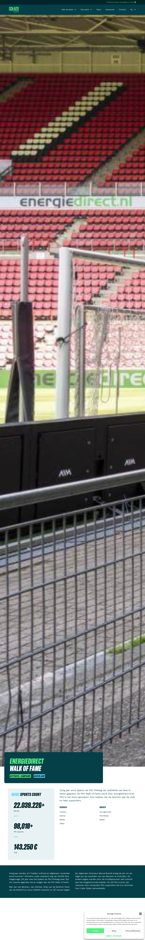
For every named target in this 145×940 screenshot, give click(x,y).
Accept (95, 931)
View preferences (133, 931)
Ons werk (86, 9)
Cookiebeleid (108, 936)
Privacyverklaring (117, 936)
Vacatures (110, 9)
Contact (122, 9)
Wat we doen (69, 9)
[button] (140, 914)
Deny (114, 931)
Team (98, 9)
